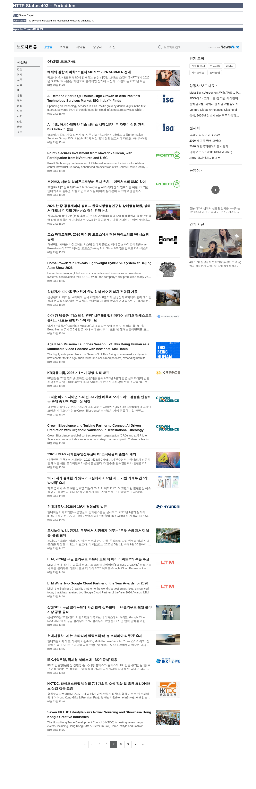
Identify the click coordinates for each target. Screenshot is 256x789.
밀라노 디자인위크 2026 (204, 135)
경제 (19, 74)
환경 (19, 126)
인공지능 (215, 65)
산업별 (47, 47)
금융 (19, 84)
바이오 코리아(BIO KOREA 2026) (210, 152)
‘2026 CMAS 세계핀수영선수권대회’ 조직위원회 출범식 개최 (91, 454)
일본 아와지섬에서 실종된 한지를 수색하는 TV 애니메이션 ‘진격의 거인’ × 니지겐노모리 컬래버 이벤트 (214, 212)
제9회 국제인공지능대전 (205, 157)
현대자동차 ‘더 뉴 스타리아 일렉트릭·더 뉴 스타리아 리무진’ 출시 (94, 636)
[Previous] (92, 744)
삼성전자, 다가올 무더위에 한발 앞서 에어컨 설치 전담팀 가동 (92, 291)
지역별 (80, 47)
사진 (112, 47)
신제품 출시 (198, 65)
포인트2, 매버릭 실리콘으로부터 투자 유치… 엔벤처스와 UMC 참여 (96, 182)
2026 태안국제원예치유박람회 (208, 146)
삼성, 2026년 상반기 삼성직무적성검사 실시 (217, 115)
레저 (19, 100)
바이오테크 (197, 72)
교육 (19, 79)
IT (18, 90)
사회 (19, 116)
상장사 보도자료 (202, 86)
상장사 (97, 47)
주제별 (64, 47)
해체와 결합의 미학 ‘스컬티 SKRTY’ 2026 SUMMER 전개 (89, 72)
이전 (192, 244)
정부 (19, 131)
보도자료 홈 (27, 47)
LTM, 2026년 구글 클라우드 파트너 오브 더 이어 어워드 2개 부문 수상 (98, 559)
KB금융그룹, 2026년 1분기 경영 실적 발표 (78, 373)
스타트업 (215, 72)
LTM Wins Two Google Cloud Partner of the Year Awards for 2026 (97, 583)
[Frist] (85, 744)
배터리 (229, 65)
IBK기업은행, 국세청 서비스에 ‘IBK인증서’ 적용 (82, 659)
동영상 (194, 170)
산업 (19, 121)
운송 (19, 111)
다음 (238, 244)
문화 (19, 105)
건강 (19, 69)
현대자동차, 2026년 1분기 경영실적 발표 (77, 506)
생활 (19, 95)
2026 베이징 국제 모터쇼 (205, 140)
